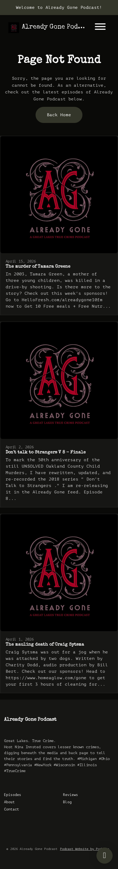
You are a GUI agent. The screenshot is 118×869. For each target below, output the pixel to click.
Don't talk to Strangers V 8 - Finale (46, 452)
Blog (67, 802)
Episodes (12, 795)
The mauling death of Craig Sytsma (45, 645)
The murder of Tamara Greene (38, 267)
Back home (59, 114)
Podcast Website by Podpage (84, 849)
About (9, 802)
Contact (11, 809)
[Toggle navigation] (100, 27)
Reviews (70, 795)
